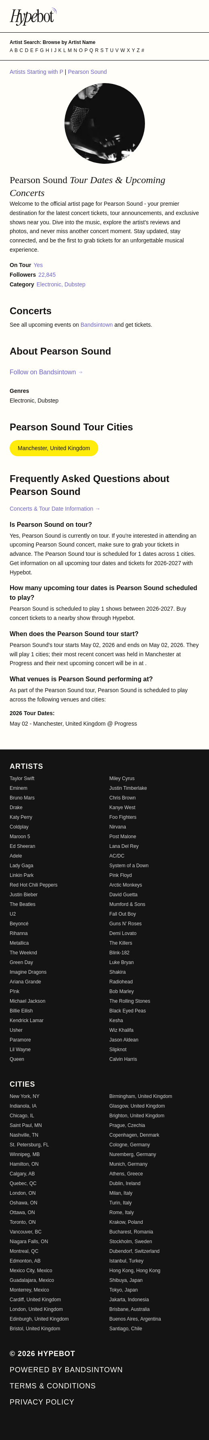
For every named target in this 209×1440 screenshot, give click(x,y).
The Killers (121, 943)
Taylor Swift (22, 778)
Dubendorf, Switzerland (135, 1251)
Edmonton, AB (25, 1261)
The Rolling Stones (130, 1001)
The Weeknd (23, 953)
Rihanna (19, 933)
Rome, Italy (122, 1212)
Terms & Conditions (53, 1386)
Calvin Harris (123, 1059)
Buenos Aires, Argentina (135, 1319)
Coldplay (19, 827)
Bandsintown (97, 324)
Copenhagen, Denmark (134, 1135)
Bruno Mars (22, 798)
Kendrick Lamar (26, 1020)
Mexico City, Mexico (31, 1270)
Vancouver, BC (25, 1232)
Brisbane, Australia (130, 1309)
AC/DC (117, 856)
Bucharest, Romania (131, 1232)
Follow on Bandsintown (46, 372)
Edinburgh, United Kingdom (39, 1319)
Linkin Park (21, 875)
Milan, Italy (121, 1193)
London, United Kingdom (36, 1309)
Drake (16, 807)
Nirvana (118, 827)
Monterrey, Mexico (29, 1290)
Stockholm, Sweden (131, 1241)
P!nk (14, 991)
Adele (16, 856)
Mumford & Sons (127, 904)
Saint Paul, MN (26, 1125)
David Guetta (124, 894)
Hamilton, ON (24, 1164)
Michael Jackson (28, 1001)
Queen (17, 1059)
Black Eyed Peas (128, 1011)
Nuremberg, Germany (133, 1154)
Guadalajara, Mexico (32, 1280)
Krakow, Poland (126, 1222)
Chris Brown (123, 798)
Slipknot (118, 1049)
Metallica (19, 943)
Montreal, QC (24, 1251)
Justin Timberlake (128, 788)
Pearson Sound (87, 72)
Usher (16, 1030)
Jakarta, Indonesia (129, 1299)
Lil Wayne (20, 1049)
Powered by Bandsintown (66, 1370)
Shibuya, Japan (126, 1280)
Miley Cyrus (122, 778)
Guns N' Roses (126, 924)
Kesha (116, 1020)
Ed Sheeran (22, 846)
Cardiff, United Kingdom (35, 1299)
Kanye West (122, 807)
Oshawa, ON (23, 1203)
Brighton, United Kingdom (137, 1116)
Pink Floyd (121, 875)
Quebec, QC (23, 1183)
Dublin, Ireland (125, 1183)
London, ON (23, 1193)
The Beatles (22, 904)
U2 (13, 914)
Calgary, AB (22, 1174)
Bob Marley (122, 991)
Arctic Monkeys (126, 885)
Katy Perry (21, 817)
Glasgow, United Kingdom (137, 1106)
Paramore (20, 1040)
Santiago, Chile (126, 1328)
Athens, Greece (126, 1174)
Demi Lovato (123, 933)
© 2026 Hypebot (42, 1354)
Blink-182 (120, 953)
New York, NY (24, 1096)
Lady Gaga (21, 865)
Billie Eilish (21, 1011)
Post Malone (123, 836)
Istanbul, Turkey (127, 1261)
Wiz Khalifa (122, 1030)
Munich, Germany (129, 1164)
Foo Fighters (123, 817)
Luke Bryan (122, 962)
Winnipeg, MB (25, 1154)
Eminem (18, 788)
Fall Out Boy (123, 914)
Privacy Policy (42, 1402)
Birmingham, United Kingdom (141, 1096)
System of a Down (129, 865)
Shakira (118, 972)
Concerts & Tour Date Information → (55, 508)
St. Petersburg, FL (29, 1145)
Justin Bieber (23, 894)
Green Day (21, 962)
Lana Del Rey (124, 846)
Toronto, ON (23, 1222)
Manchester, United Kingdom (54, 448)
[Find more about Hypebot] (104, 16)
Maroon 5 (20, 836)
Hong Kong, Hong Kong (135, 1270)
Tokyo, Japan (124, 1290)
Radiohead (121, 982)
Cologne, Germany (130, 1145)
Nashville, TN (24, 1135)
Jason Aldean (124, 1040)
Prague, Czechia (127, 1125)
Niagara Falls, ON (29, 1241)
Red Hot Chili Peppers (34, 885)
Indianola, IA (23, 1106)
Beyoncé (19, 924)
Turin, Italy (121, 1203)
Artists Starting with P (37, 72)
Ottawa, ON (22, 1212)
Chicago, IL (22, 1116)
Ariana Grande (25, 982)
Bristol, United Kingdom (35, 1328)
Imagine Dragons (28, 972)
